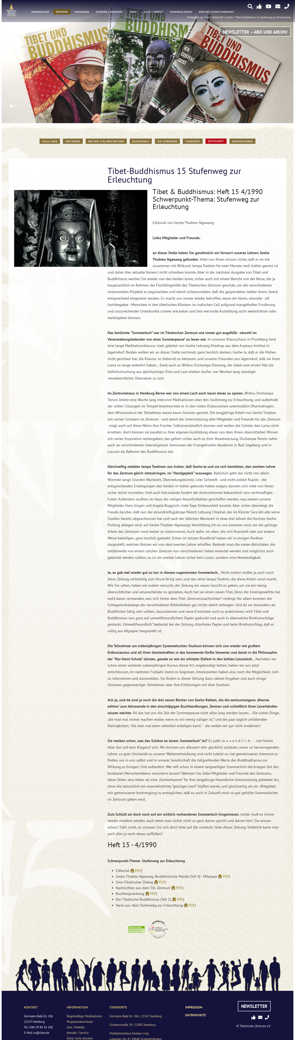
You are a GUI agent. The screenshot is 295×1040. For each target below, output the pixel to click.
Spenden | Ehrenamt (110, 12)
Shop (133, 12)
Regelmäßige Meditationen (84, 1016)
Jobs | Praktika (76, 1027)
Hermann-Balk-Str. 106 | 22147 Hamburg (136, 1016)
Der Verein (73, 141)
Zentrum (62, 12)
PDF (138, 870)
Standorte (192, 141)
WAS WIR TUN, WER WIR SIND (106, 141)
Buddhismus (140, 141)
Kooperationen (242, 141)
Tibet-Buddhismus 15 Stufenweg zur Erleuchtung (263, 17)
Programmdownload (80, 1022)
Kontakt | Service (78, 1033)
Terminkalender (181, 12)
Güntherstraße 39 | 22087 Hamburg (132, 1025)
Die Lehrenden (167, 141)
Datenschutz (195, 1015)
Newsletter (254, 1006)
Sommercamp (40, 12)
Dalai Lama (49, 141)
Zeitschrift (216, 141)
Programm (82, 12)
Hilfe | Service (153, 12)
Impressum (193, 1007)
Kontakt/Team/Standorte (216, 12)
